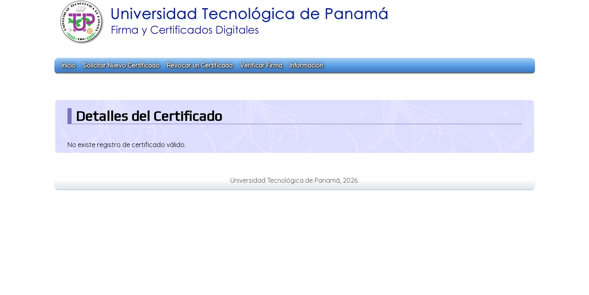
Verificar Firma (261, 65)
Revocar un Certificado (200, 65)
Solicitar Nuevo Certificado (121, 65)
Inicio (68, 65)
